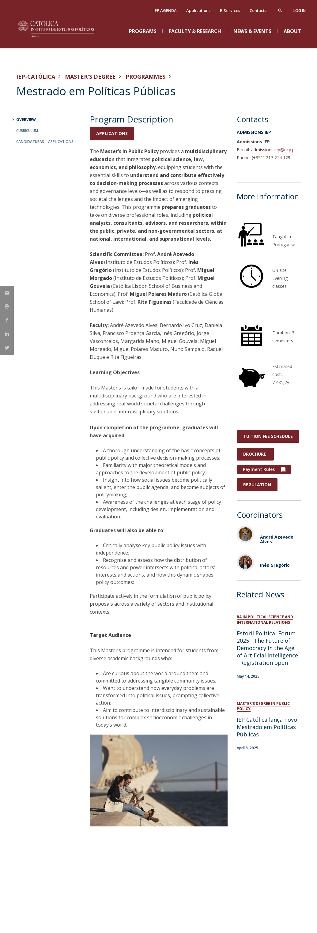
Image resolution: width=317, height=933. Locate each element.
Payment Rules (259, 469)
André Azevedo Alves (276, 539)
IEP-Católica (35, 76)
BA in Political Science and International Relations (265, 619)
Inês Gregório (275, 565)
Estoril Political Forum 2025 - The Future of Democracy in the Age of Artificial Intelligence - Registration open (267, 648)
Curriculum (27, 130)
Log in (299, 10)
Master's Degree (90, 76)
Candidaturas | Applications (45, 141)
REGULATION (257, 484)
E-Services (230, 10)
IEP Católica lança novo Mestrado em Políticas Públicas (267, 727)
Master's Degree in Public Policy (263, 706)
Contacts (258, 10)
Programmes (145, 76)
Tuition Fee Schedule (268, 436)
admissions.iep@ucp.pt (273, 149)
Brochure (255, 454)
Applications (198, 10)
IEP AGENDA (165, 10)
